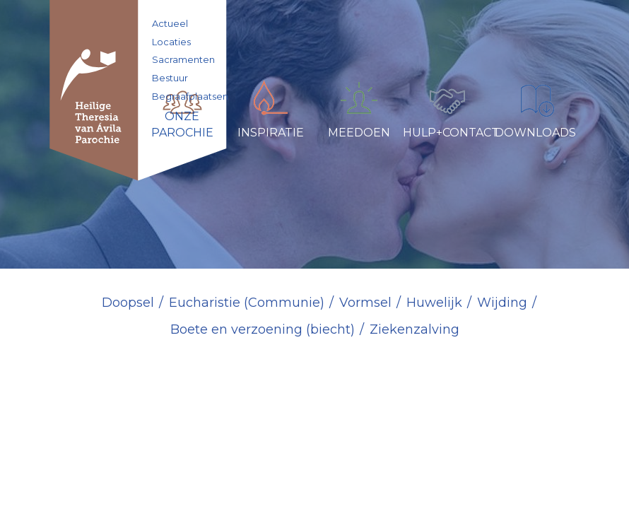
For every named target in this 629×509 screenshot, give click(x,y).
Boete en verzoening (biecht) (262, 329)
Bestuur (170, 77)
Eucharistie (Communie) (246, 302)
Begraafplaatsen (190, 96)
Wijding (502, 302)
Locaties (171, 41)
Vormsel (365, 302)
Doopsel (128, 302)
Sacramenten (183, 59)
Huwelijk (434, 302)
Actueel (170, 23)
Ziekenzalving (414, 329)
